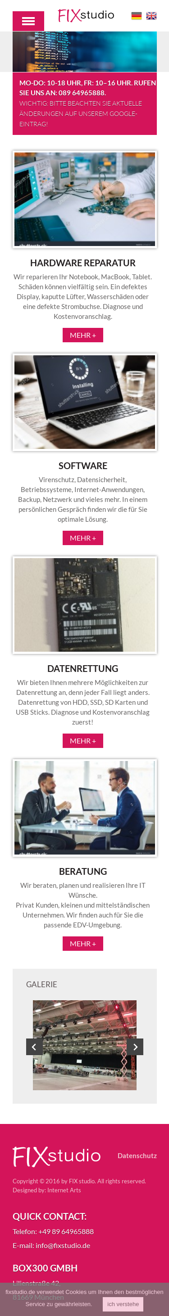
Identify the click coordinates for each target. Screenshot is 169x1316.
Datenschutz (137, 1155)
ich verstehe (123, 1304)
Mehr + (83, 335)
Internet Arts (64, 1190)
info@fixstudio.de (63, 1245)
